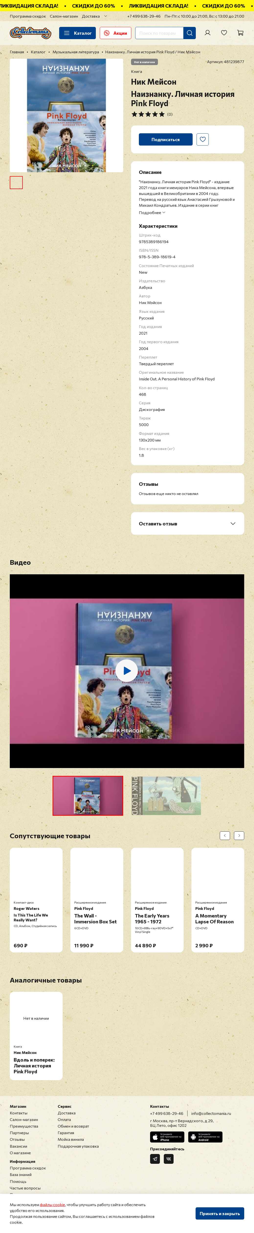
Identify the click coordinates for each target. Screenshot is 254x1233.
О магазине (20, 1152)
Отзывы (17, 1139)
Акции (115, 33)
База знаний (21, 1174)
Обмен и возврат (73, 1126)
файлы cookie (52, 1204)
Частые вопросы (25, 1188)
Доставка (91, 16)
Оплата (64, 1119)
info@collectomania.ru (211, 1113)
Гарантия (66, 1132)
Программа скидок (28, 16)
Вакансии (18, 1146)
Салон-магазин (64, 16)
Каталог (77, 33)
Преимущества (24, 1126)
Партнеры (19, 1132)
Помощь (18, 1181)
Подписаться (166, 139)
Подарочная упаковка (78, 1146)
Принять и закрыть (220, 1213)
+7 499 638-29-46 (144, 16)
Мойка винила (71, 1139)
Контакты (18, 1112)
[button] (88, 796)
